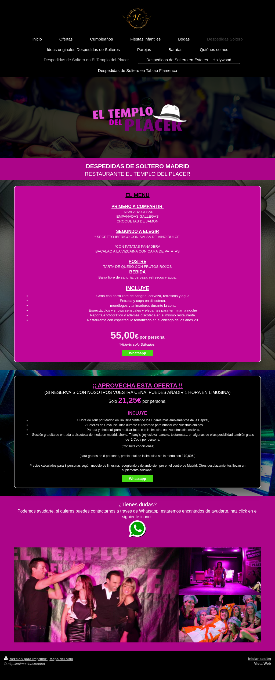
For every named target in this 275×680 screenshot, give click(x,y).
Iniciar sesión (259, 659)
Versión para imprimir (26, 659)
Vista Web (262, 663)
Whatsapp (137, 353)
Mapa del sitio (61, 659)
